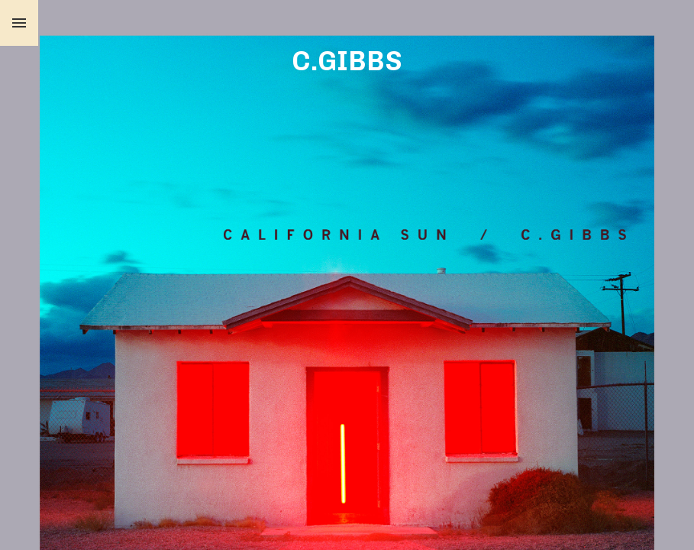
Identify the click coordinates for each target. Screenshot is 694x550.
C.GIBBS (347, 60)
